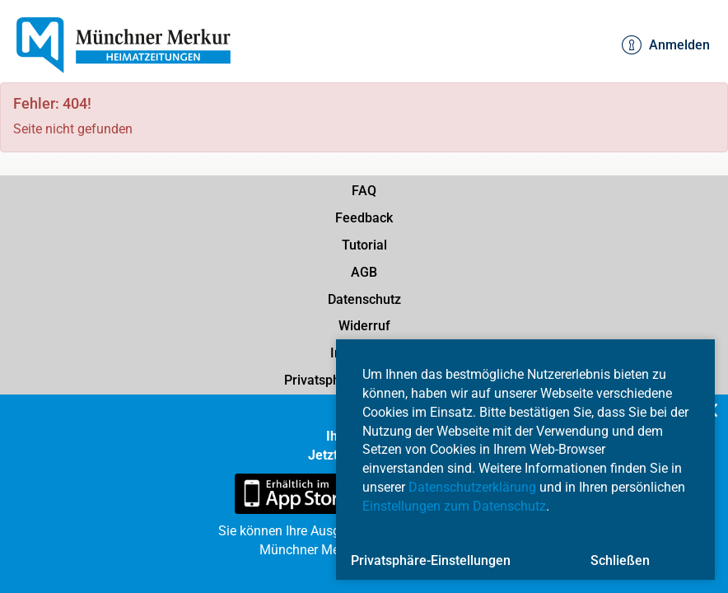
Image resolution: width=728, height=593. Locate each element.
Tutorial (364, 245)
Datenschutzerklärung (472, 487)
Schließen (620, 560)
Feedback (364, 218)
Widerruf (364, 326)
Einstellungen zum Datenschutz (454, 506)
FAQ (364, 190)
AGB (364, 272)
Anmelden (666, 45)
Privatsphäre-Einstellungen (431, 560)
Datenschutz (364, 299)
